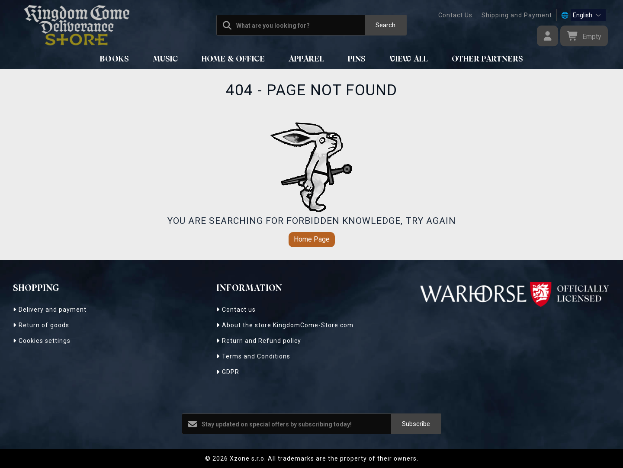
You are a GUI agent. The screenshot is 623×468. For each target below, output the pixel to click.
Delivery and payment (50, 309)
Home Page (312, 239)
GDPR (227, 371)
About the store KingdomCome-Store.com (284, 325)
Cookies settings (42, 340)
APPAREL (306, 59)
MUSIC (165, 59)
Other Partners (487, 59)
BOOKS (114, 59)
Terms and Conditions (253, 356)
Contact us (236, 309)
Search (385, 25)
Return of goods (41, 325)
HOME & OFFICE (233, 59)
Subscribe (416, 424)
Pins (357, 59)
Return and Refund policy (258, 340)
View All (408, 59)
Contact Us (455, 15)
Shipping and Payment (517, 15)
